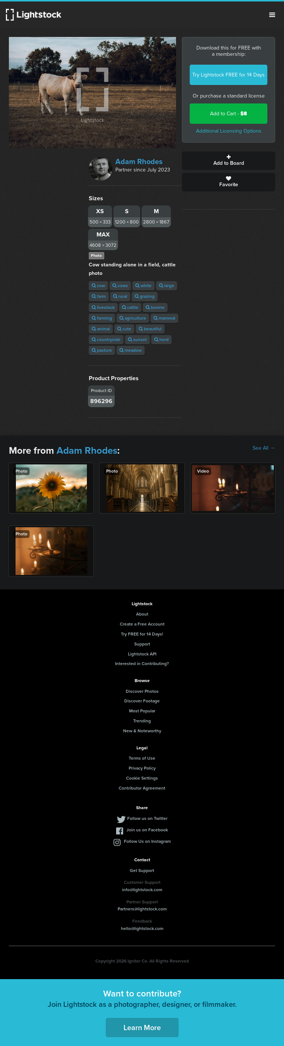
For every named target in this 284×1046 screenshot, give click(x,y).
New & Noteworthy (142, 731)
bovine (155, 307)
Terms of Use (142, 758)
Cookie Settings (142, 778)
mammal (164, 318)
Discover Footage (142, 701)
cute (124, 329)
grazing (145, 296)
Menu (272, 15)
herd (161, 339)
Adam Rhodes (139, 161)
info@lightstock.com (142, 889)
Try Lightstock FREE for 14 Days (228, 75)
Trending (142, 721)
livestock (103, 307)
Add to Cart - (228, 113)
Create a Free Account (142, 624)
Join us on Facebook (147, 830)
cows (120, 285)
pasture (102, 350)
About (142, 614)
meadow (130, 350)
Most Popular (142, 711)
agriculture (132, 318)
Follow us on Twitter (147, 818)
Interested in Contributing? (142, 663)
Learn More (142, 1027)
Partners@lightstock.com (142, 909)
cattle (130, 307)
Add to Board (228, 160)
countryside (106, 339)
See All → (264, 448)
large (166, 285)
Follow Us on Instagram (147, 841)
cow (98, 285)
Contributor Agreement (142, 788)
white (143, 285)
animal (101, 329)
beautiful (150, 329)
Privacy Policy (142, 768)
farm (99, 296)
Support (142, 644)
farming (102, 318)
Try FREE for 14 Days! (142, 634)
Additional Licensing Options (228, 131)
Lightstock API (142, 654)
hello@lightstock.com (142, 928)
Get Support (142, 870)
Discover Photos (142, 691)
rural (120, 296)
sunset (137, 339)
